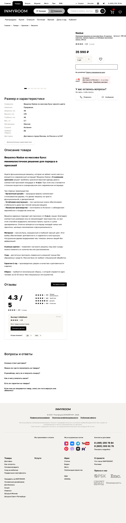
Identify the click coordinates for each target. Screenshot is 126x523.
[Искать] (102, 11)
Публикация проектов (73, 470)
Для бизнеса (9, 485)
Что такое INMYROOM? (103, 461)
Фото (46, 3)
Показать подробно (102, 449)
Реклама (97, 464)
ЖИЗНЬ (67, 479)
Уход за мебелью (11, 470)
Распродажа (10, 19)
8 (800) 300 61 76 (104, 446)
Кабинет (73, 19)
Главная (7, 3)
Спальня (30, 19)
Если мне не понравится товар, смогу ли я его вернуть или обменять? (30, 389)
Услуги (27, 3)
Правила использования (40, 418)
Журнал (37, 3)
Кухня (21, 19)
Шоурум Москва (10, 493)
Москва (90, 3)
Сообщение (109, 97)
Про (53, 3)
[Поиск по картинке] (97, 11)
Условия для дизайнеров (14, 482)
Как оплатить (9, 464)
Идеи (66, 458)
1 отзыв (91, 44)
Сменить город (87, 82)
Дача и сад (61, 19)
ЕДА (66, 476)
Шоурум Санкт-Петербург (15, 496)
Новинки (7, 491)
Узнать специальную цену (95, 72)
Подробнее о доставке (100, 82)
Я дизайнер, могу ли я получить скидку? (22, 373)
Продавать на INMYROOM (14, 479)
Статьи (67, 461)
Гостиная (41, 19)
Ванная (51, 19)
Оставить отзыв (59, 284)
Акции (6, 488)
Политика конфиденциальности (65, 418)
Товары (18, 4)
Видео (66, 464)
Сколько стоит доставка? (15, 363)
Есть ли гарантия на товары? (17, 383)
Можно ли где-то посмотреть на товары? (22, 368)
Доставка (8, 461)
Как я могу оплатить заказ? (16, 378)
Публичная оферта (88, 418)
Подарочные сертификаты (15, 473)
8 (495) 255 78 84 (115, 3)
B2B (60, 3)
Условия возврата (11, 467)
